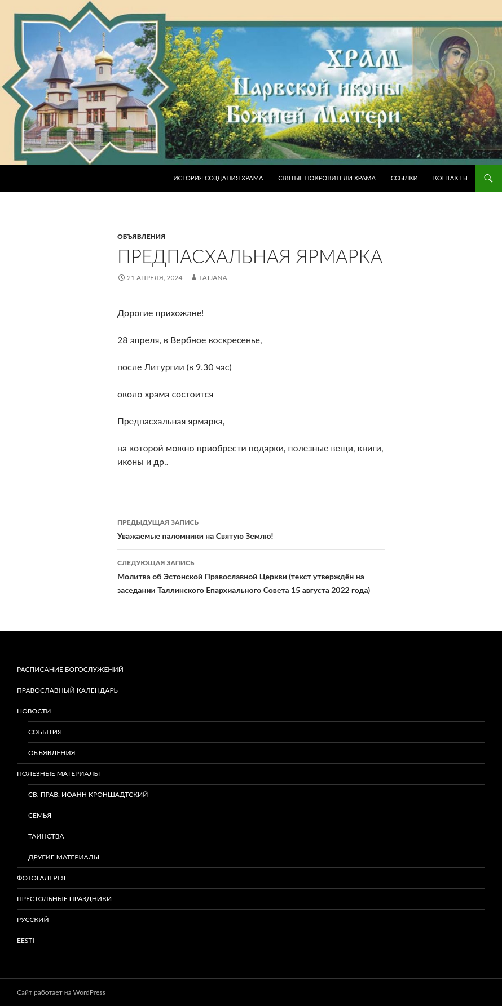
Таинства (46, 836)
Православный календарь (67, 690)
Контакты (450, 177)
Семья (39, 815)
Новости (34, 711)
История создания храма (218, 177)
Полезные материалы (58, 773)
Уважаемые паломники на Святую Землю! (251, 528)
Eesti (25, 940)
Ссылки (404, 177)
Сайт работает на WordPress (61, 992)
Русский (33, 919)
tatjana (213, 277)
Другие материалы (63, 857)
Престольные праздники (64, 898)
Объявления (141, 236)
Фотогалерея (41, 878)
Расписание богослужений (70, 669)
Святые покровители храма (327, 177)
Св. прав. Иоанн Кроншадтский (88, 794)
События (45, 732)
